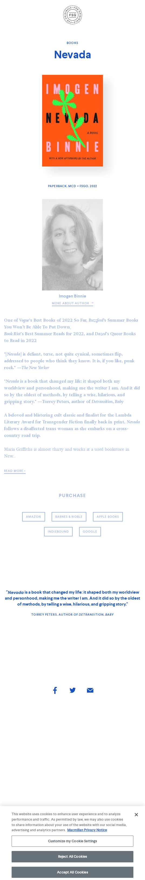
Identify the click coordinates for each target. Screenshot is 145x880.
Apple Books (108, 517)
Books (72, 43)
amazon (33, 517)
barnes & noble (69, 517)
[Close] (136, 816)
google (90, 531)
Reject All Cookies (72, 858)
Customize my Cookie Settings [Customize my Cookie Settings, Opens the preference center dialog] (72, 842)
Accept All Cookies (72, 874)
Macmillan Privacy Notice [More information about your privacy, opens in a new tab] (87, 831)
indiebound (58, 531)
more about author (72, 303)
